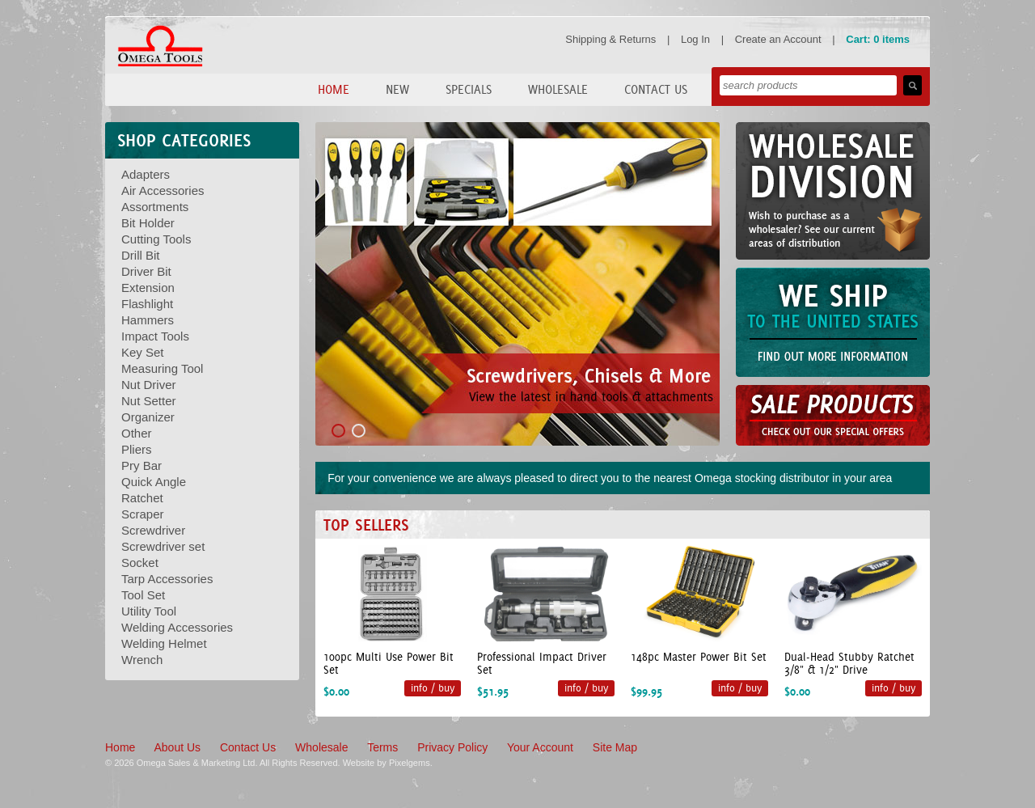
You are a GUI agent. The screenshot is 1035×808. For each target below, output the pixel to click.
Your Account (540, 747)
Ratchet (142, 498)
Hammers (147, 320)
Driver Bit (146, 271)
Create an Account (778, 39)
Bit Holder (148, 223)
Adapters (145, 174)
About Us (177, 747)
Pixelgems (409, 763)
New (397, 89)
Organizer (148, 417)
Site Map (615, 747)
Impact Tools (155, 336)
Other (136, 433)
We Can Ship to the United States (833, 322)
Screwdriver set (163, 546)
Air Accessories (163, 190)
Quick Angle (153, 482)
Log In (695, 39)
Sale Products (833, 415)
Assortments (154, 207)
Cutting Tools (156, 239)
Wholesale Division (833, 191)
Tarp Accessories (167, 579)
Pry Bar (141, 465)
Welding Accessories (177, 627)
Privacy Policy (452, 747)
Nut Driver (148, 384)
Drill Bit (140, 255)
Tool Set (143, 595)
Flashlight (147, 304)
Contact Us (655, 89)
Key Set (142, 352)
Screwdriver (153, 530)
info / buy (432, 688)
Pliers (136, 449)
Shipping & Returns (610, 39)
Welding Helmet (164, 643)
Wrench (142, 659)
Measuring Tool (162, 368)
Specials (469, 89)
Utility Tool (148, 611)
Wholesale (558, 89)
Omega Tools (160, 46)
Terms (382, 747)
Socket (139, 562)
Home (333, 89)
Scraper (142, 514)
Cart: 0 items (878, 39)
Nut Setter (148, 401)
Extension (148, 287)
